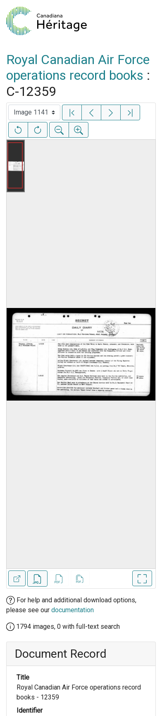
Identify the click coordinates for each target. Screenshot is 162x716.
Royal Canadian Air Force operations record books (78, 67)
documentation (72, 610)
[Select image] (34, 112)
